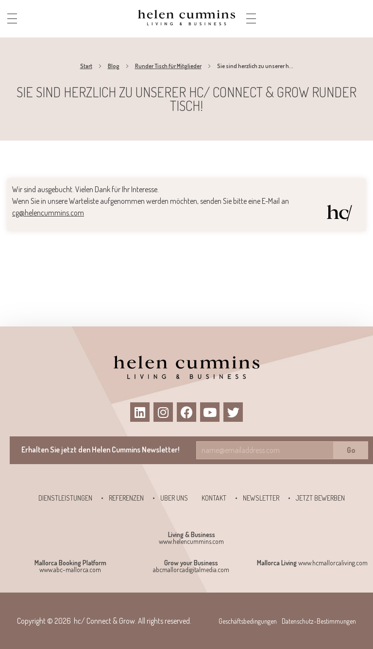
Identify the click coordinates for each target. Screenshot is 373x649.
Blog (113, 66)
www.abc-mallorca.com (70, 569)
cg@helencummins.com (48, 212)
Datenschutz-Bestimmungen (319, 621)
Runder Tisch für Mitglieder (168, 66)
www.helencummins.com (191, 541)
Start (86, 66)
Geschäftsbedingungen (248, 621)
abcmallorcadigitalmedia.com (191, 569)
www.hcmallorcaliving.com (333, 563)
